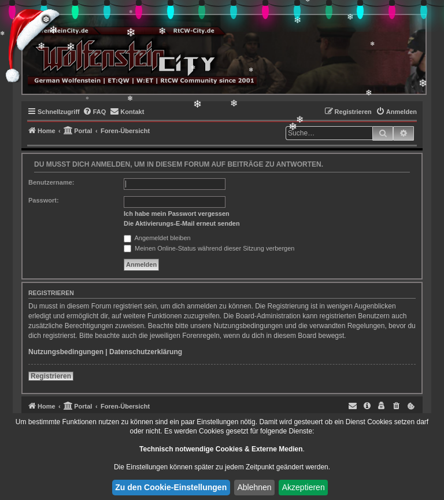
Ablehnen (254, 487)
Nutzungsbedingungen (65, 352)
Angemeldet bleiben (157, 237)
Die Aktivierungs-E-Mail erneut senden (182, 223)
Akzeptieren (303, 487)
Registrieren (51, 376)
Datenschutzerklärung (145, 352)
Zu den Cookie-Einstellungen (171, 487)
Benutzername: (51, 182)
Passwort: (43, 200)
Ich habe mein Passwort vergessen (177, 213)
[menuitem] (94, 111)
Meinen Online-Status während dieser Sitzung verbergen (209, 248)
